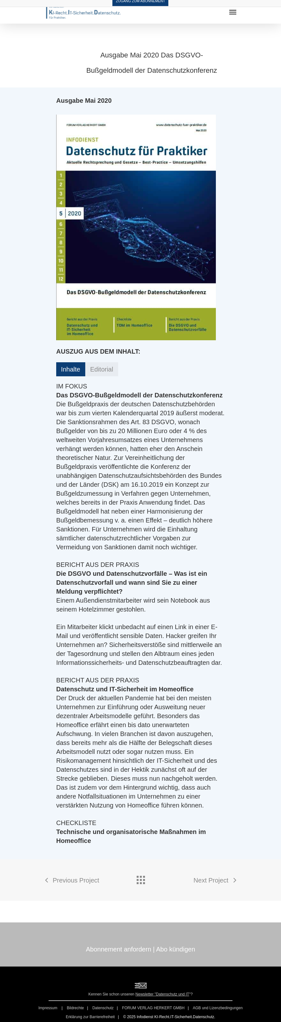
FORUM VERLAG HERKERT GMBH (153, 1008)
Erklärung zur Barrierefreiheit (90, 1017)
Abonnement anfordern (118, 949)
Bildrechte (75, 1008)
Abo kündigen (175, 949)
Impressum (48, 1008)
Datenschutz (103, 1008)
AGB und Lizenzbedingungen (218, 1008)
